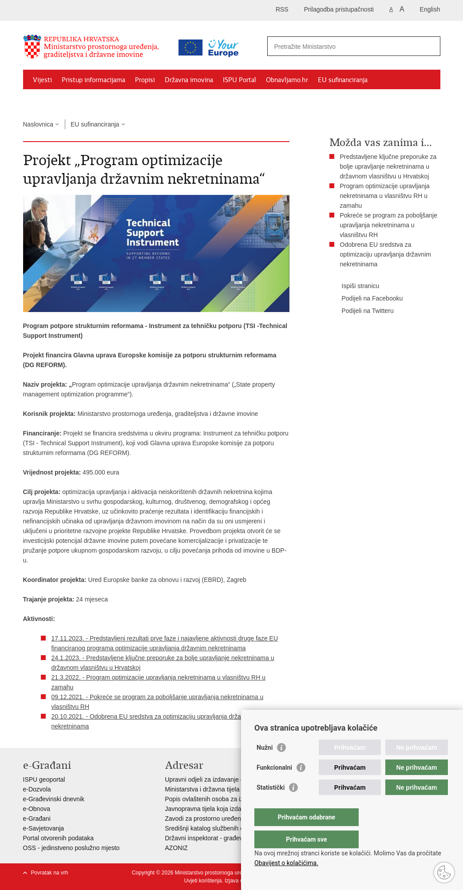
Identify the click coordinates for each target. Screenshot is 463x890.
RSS (282, 9)
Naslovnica (38, 124)
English (430, 9)
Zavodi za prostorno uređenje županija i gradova (231, 818)
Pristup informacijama (93, 80)
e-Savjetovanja (43, 828)
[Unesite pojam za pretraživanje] (344, 46)
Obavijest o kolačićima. (286, 862)
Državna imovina (189, 80)
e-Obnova (36, 808)
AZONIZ (176, 847)
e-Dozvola (37, 789)
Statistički (271, 805)
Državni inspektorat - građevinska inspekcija (225, 838)
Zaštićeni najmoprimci (65, 100)
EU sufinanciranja (343, 80)
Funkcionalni (274, 785)
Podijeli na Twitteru (361, 311)
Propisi (145, 80)
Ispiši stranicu (354, 286)
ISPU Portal (239, 80)
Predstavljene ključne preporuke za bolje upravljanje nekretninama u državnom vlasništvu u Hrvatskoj (388, 166)
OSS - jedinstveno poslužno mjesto (71, 847)
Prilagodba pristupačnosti (339, 9)
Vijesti (42, 80)
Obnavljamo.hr (287, 80)
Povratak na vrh (49, 873)
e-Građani (37, 818)
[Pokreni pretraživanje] (430, 46)
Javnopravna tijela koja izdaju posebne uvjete (227, 808)
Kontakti (119, 100)
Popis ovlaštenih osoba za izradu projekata (224, 799)
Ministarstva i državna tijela (202, 789)
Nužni (265, 765)
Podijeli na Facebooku (366, 299)
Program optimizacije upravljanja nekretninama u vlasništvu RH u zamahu (385, 195)
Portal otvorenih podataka (58, 838)
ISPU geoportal (44, 779)
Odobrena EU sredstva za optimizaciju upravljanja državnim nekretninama (385, 254)
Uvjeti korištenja (203, 881)
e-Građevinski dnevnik (54, 799)
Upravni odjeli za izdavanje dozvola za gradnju (229, 779)
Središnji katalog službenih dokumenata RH (225, 828)
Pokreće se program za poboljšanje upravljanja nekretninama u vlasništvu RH (388, 225)
